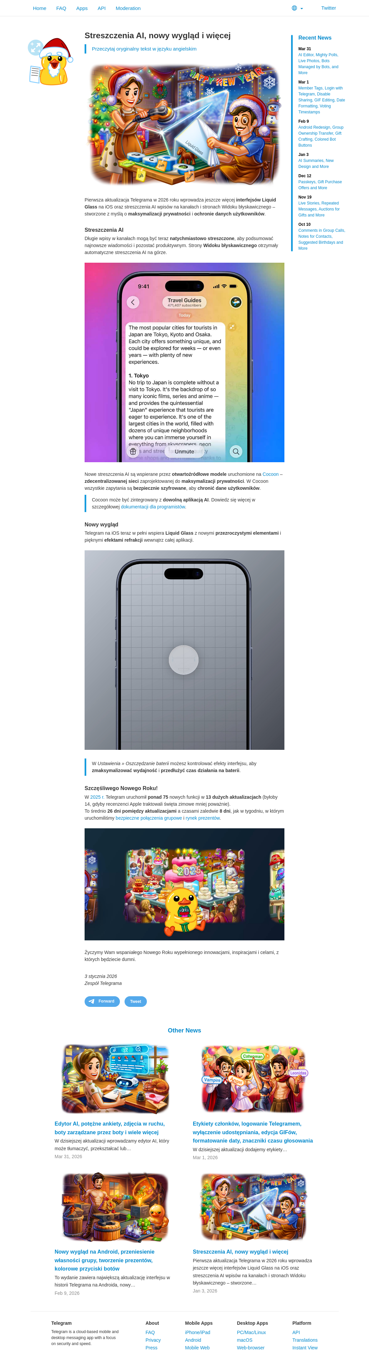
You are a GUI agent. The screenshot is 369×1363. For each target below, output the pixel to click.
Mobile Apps (199, 1323)
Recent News (315, 38)
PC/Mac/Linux (251, 1332)
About (152, 1323)
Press (152, 1347)
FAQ (61, 8)
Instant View (305, 1347)
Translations (305, 1340)
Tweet (135, 1001)
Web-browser (250, 1347)
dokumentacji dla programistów (153, 506)
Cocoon (271, 474)
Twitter (324, 8)
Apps (82, 8)
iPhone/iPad (197, 1332)
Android (193, 1340)
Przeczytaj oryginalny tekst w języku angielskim (144, 49)
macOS (244, 1340)
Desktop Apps (252, 1323)
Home (39, 8)
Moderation (128, 8)
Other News (184, 1030)
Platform (301, 1323)
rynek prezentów (203, 818)
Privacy (153, 1340)
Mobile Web (197, 1347)
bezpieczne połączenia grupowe (149, 818)
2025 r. (97, 797)
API (102, 8)
